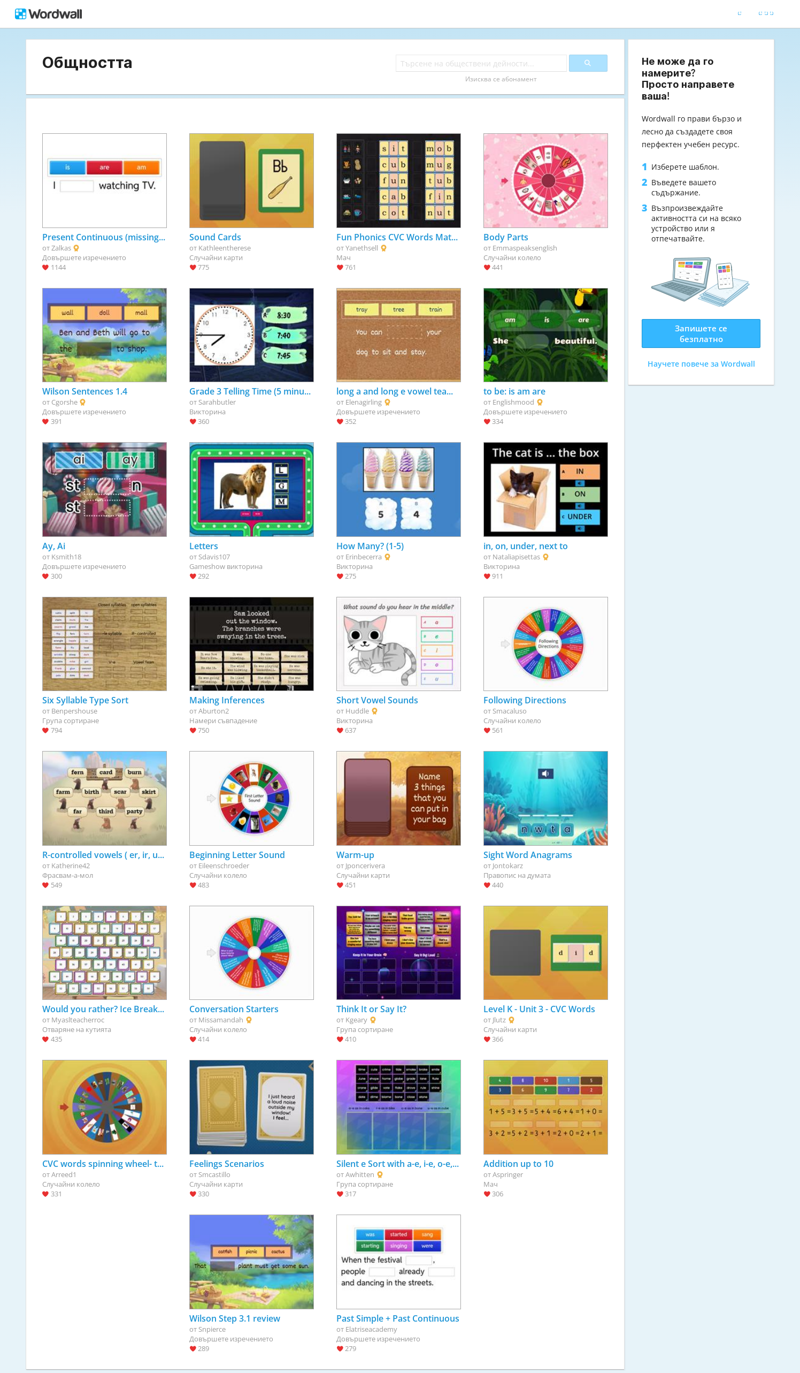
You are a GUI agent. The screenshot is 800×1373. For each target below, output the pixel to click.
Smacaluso (510, 711)
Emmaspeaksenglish (525, 248)
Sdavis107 (214, 557)
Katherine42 (70, 865)
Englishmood (513, 402)
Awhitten (359, 1174)
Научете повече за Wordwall (701, 364)
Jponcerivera (365, 865)
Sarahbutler (217, 402)
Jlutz (499, 1020)
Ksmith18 (66, 557)
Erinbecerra (363, 557)
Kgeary (356, 1020)
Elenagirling (363, 402)
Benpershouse (74, 711)
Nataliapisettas (516, 557)
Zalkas (61, 248)
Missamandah (220, 1020)
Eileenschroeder (223, 865)
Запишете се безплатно (701, 333)
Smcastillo (214, 1174)
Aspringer (508, 1174)
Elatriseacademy (371, 1329)
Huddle (357, 711)
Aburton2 (213, 711)
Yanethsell (361, 248)
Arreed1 (63, 1174)
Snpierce (212, 1329)
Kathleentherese (224, 248)
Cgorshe (64, 402)
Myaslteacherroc (77, 1020)
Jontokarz (508, 865)
